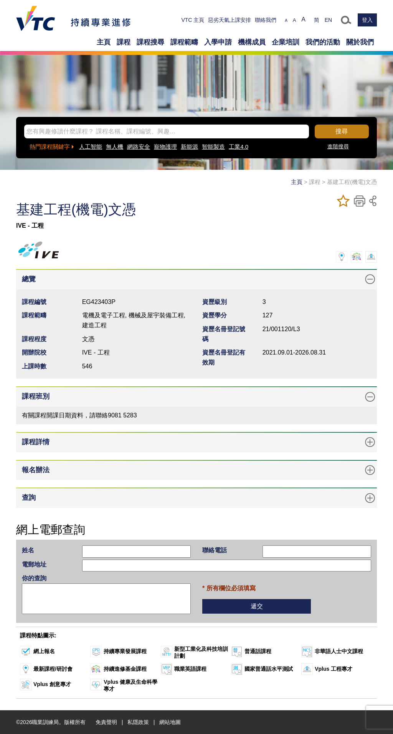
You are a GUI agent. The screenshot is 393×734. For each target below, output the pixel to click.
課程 (123, 42)
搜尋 (341, 131)
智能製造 (213, 146)
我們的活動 (322, 42)
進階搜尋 (338, 146)
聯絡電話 (214, 550)
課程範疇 (184, 42)
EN (328, 20)
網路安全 (138, 146)
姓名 (28, 550)
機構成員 (252, 42)
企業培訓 (285, 42)
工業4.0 (238, 146)
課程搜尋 (150, 42)
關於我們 (360, 42)
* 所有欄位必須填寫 (229, 588)
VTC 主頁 (192, 20)
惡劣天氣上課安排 (229, 20)
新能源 (189, 146)
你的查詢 (34, 578)
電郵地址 (34, 564)
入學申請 (218, 42)
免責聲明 (106, 722)
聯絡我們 (265, 20)
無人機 (114, 146)
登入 (367, 20)
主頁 (104, 42)
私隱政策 (138, 722)
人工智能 (90, 146)
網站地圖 (170, 722)
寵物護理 (165, 146)
